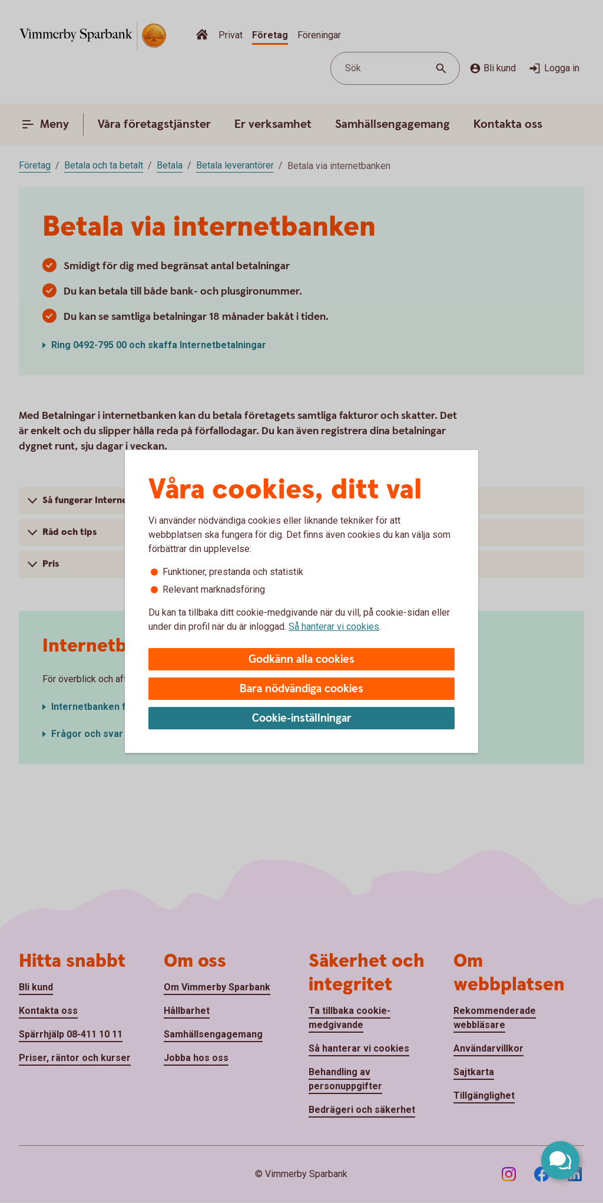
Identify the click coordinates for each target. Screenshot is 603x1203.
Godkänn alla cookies (301, 659)
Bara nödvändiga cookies (301, 689)
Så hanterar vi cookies (334, 626)
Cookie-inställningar (302, 718)
